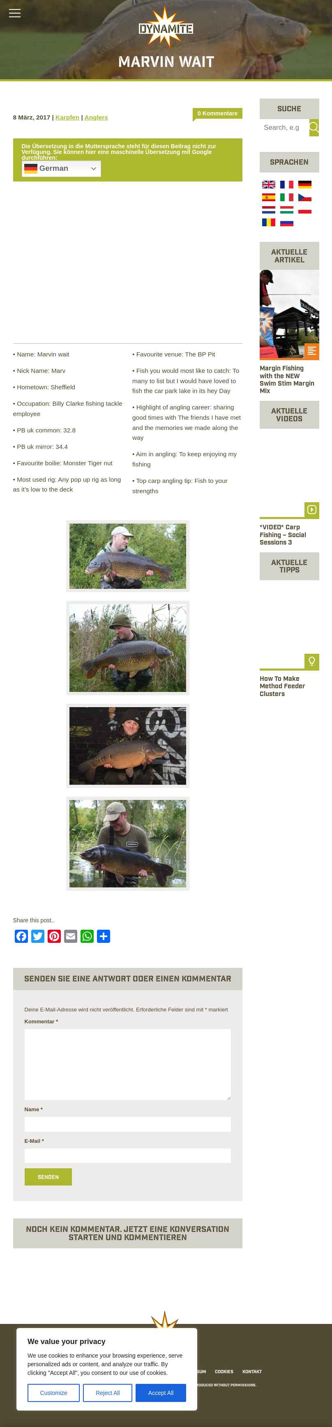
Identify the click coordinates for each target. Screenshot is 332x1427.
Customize (53, 1393)
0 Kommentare (217, 113)
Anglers (96, 117)
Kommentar (41, 1021)
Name (34, 1109)
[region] (106, 1369)
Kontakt (252, 1372)
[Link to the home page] (166, 27)
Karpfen (67, 117)
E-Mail (34, 1141)
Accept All (160, 1393)
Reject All (108, 1393)
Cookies (224, 1372)
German (46, 168)
